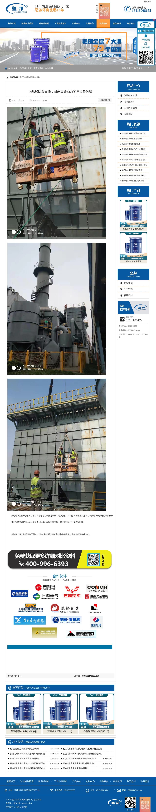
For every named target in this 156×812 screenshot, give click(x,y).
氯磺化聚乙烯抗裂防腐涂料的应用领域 (79, 758)
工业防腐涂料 (60, 23)
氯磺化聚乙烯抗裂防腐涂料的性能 (24, 758)
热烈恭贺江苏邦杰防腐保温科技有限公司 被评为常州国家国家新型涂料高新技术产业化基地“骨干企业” (135, 176)
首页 (22, 77)
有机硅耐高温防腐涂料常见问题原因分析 (134, 160)
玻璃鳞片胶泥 (27, 23)
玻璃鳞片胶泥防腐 (56, 731)
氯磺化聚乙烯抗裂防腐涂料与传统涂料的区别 (82, 749)
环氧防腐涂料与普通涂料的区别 (134, 133)
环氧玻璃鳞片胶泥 (133, 261)
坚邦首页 (12, 23)
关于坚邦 (131, 23)
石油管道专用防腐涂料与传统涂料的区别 (27, 763)
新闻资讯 (117, 23)
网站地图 (147, 2)
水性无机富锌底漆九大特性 (132, 139)
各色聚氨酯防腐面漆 (94, 731)
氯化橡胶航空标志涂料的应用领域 (24, 749)
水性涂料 (49, 68)
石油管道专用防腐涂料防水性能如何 (78, 763)
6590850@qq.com (133, 330)
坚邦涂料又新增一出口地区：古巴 (134, 165)
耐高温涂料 (44, 23)
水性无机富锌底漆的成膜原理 (133, 181)
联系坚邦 (128, 295)
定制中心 (90, 23)
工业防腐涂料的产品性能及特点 (134, 149)
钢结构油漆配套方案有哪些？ (133, 170)
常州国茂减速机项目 (91, 676)
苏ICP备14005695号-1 (23, 803)
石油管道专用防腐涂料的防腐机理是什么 (27, 768)
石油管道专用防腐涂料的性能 (75, 768)
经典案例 (103, 23)
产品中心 (76, 23)
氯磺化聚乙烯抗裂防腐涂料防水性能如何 (27, 754)
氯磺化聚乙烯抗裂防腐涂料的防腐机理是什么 (82, 754)
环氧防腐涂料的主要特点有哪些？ (134, 154)
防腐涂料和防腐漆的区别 (131, 144)
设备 (38, 77)
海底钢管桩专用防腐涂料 (23, 731)
